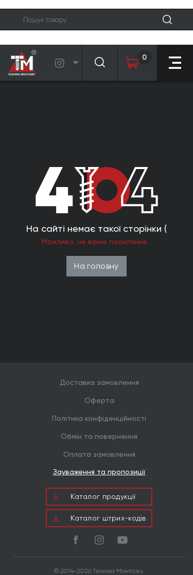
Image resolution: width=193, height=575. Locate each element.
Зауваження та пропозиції (99, 472)
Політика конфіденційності (99, 418)
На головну (96, 266)
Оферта (99, 400)
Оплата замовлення (99, 454)
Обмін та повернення (99, 436)
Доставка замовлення (99, 382)
